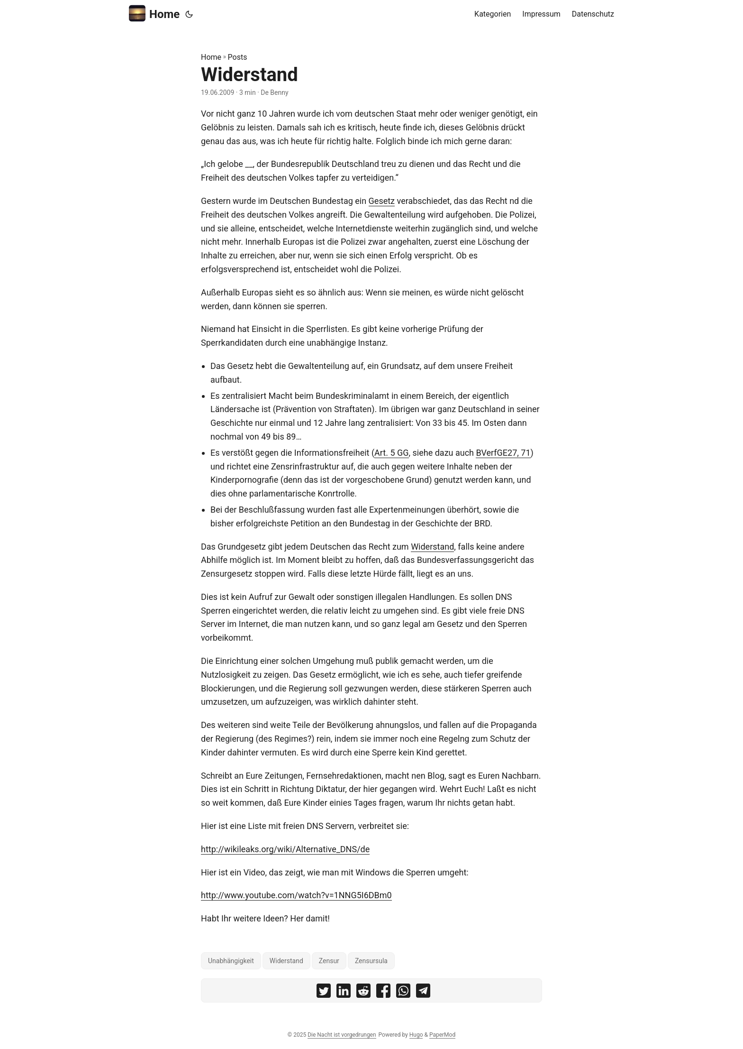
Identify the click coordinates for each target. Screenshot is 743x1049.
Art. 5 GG (391, 453)
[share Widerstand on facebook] (383, 993)
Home (154, 13)
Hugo (416, 1034)
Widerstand (432, 547)
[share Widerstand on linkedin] (343, 993)
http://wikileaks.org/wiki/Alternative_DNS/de (285, 849)
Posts (237, 57)
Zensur (329, 961)
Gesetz (382, 201)
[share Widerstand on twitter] (324, 993)
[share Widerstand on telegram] (423, 993)
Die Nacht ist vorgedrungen (342, 1034)
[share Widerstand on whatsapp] (403, 993)
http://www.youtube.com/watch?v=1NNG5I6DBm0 (296, 895)
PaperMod (442, 1034)
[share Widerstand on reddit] (363, 993)
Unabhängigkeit (231, 961)
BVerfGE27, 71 (503, 453)
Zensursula (371, 961)
